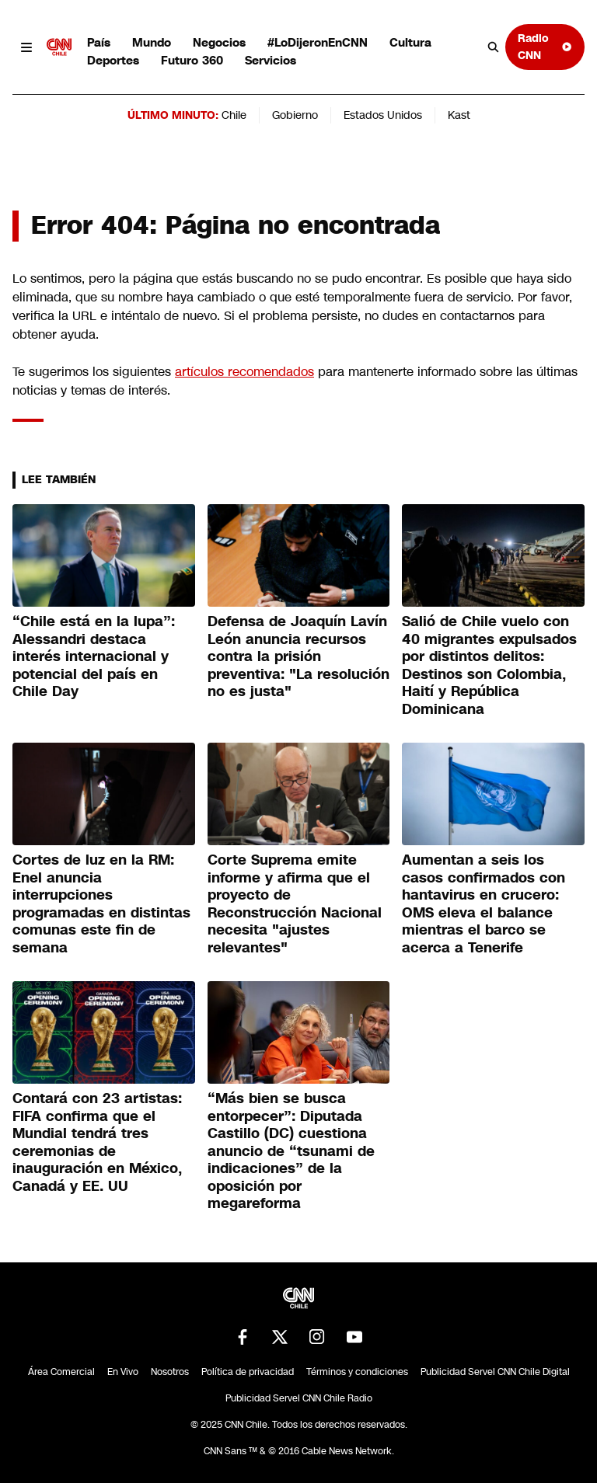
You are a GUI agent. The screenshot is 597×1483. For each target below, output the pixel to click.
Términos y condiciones (357, 1372)
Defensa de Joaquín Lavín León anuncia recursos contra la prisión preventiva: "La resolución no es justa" (298, 656)
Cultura (410, 42)
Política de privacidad (247, 1372)
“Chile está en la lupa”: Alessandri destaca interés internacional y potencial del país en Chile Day (93, 656)
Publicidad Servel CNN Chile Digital (495, 1372)
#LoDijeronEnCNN (317, 42)
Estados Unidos (383, 115)
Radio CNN (545, 46)
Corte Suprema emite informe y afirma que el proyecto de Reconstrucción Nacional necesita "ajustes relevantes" (295, 904)
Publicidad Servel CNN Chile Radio (298, 1398)
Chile (234, 115)
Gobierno (295, 115)
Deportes (113, 60)
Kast (459, 115)
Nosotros (170, 1372)
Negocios (219, 42)
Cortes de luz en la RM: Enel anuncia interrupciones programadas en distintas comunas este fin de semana (101, 904)
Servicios (270, 60)
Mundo (151, 42)
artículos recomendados (244, 372)
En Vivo (122, 1372)
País (98, 42)
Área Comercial (61, 1372)
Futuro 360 (192, 60)
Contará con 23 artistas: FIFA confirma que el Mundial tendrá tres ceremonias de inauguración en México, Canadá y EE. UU (97, 1142)
